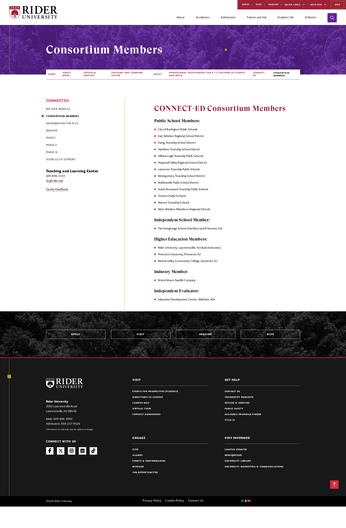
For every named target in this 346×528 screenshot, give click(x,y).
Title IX (230, 420)
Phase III (52, 152)
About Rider (67, 74)
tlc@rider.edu (54, 181)
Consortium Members (62, 116)
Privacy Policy (152, 500)
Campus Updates (236, 450)
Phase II (51, 145)
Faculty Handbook (57, 189)
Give (337, 5)
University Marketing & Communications (254, 467)
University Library (238, 461)
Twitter (60, 451)
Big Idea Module (58, 109)
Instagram (71, 451)
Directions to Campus (147, 397)
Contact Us (232, 391)
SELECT (158, 74)
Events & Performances (148, 461)
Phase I (51, 138)
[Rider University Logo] (64, 383)
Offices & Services (90, 74)
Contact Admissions (146, 414)
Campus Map (140, 403)
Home (52, 74)
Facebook (49, 451)
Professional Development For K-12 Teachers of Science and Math (207, 74)
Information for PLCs (62, 123)
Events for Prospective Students (155, 391)
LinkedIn (82, 451)
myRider (138, 467)
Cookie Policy (174, 500)
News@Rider (233, 455)
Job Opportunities (145, 472)
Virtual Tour (141, 409)
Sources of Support (61, 159)
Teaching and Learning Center (127, 74)
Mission (52, 131)
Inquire (273, 5)
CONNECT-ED (259, 74)
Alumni (137, 455)
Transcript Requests (239, 397)
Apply (245, 5)
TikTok (93, 451)
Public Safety (234, 409)
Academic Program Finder (243, 414)
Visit (259, 5)
